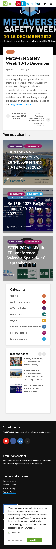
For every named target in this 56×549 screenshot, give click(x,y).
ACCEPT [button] (34, 540)
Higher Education (33, 146)
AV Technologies (15, 146)
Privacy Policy (9, 488)
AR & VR (10, 52)
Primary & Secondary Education (21, 198)
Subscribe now (10, 460)
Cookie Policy (9, 492)
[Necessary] (9, 532)
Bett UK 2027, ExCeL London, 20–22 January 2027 (34, 388)
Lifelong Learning (34, 194)
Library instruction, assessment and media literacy (33, 361)
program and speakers (21, 104)
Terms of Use (9, 481)
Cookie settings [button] (15, 540)
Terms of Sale (9, 484)
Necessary (15, 532)
